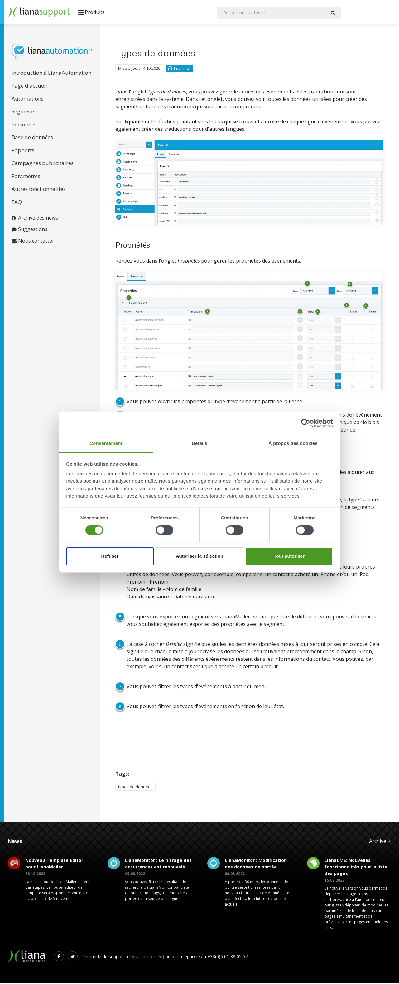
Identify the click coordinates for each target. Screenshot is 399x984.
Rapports (23, 150)
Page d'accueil (29, 86)
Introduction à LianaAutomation (51, 73)
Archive (380, 841)
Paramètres (26, 176)
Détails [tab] (199, 443)
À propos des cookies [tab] (293, 443)
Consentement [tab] (105, 443)
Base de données (32, 137)
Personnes (24, 125)
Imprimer (179, 69)
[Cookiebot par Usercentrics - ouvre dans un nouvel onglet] (305, 423)
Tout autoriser (289, 556)
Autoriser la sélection (200, 556)
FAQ (17, 202)
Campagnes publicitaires (43, 163)
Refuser (110, 556)
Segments (24, 112)
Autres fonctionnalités (39, 189)
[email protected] (146, 957)
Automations (28, 99)
